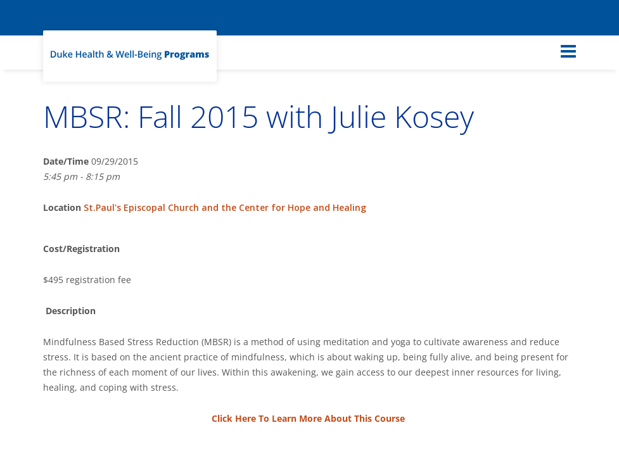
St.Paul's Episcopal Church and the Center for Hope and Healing (225, 207)
